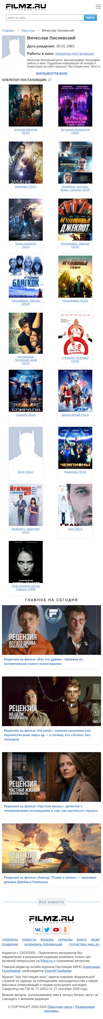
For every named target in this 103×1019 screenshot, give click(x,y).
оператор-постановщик (74, 54)
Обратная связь (60, 1007)
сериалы (65, 939)
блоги (81, 939)
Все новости (51, 902)
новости (29, 939)
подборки (10, 944)
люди (95, 939)
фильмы (47, 939)
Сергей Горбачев (58, 971)
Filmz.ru (47, 961)
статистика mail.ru (84, 944)
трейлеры (10, 939)
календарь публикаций (43, 944)
